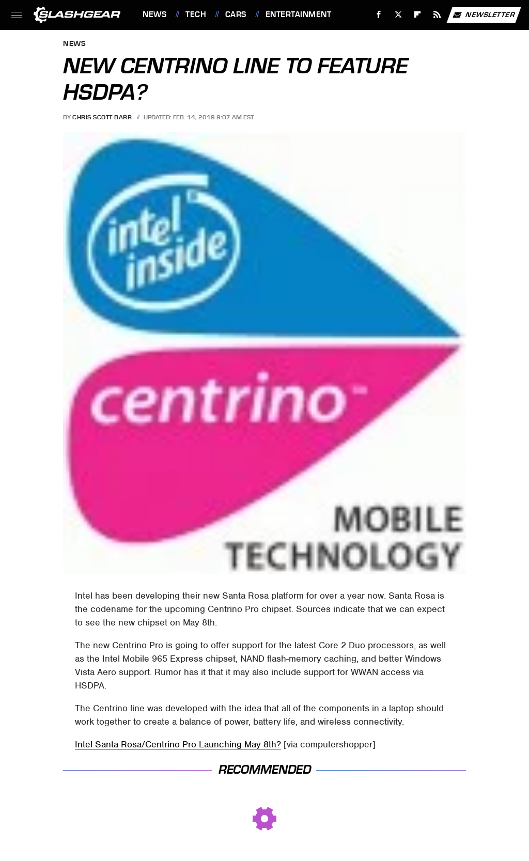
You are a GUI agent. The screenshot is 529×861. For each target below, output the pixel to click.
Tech (195, 14)
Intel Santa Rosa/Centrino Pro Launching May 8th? (178, 744)
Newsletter (483, 15)
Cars (235, 14)
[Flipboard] (417, 15)
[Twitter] (398, 15)
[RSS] (437, 15)
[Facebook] (378, 15)
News (154, 14)
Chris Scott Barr (102, 117)
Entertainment (299, 14)
